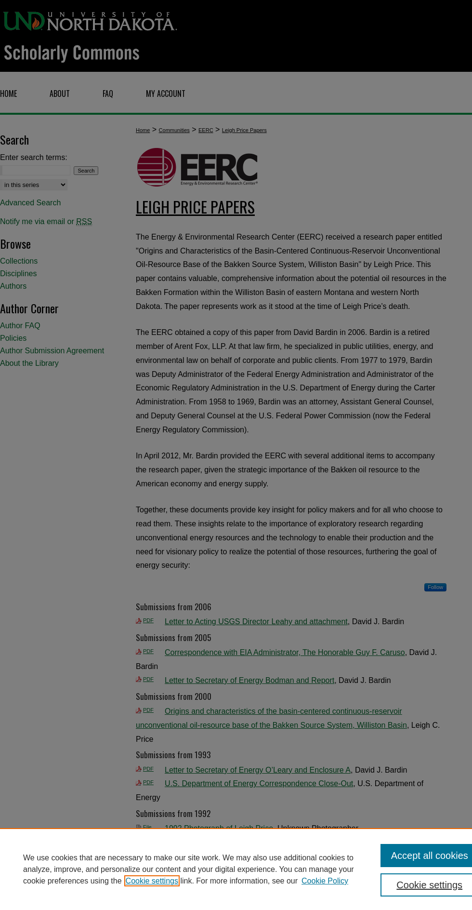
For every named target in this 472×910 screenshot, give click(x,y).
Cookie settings (152, 881)
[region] (236, 869)
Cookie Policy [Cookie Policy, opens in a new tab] (325, 881)
